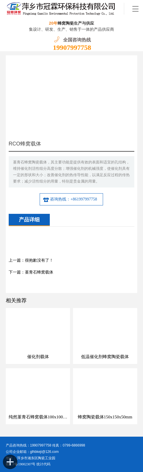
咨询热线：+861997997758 (70, 199)
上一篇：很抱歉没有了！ (31, 260)
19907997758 (72, 47)
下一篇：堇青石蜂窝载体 (31, 272)
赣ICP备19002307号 (21, 464)
